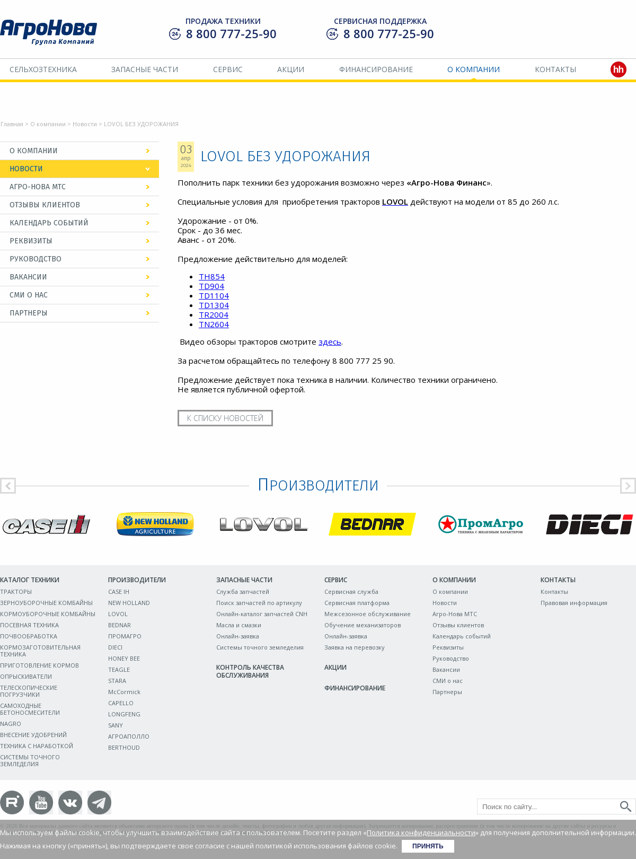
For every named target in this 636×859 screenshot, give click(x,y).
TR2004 (213, 314)
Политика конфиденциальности (421, 832)
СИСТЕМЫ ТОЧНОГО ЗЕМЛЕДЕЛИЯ (30, 760)
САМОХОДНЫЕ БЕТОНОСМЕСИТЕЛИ (30, 709)
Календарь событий (49, 222)
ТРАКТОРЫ (16, 591)
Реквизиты (31, 241)
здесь (330, 341)
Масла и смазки (238, 624)
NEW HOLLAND (129, 602)
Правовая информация (574, 602)
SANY (115, 725)
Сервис (228, 69)
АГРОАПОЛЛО (128, 736)
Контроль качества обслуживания (250, 671)
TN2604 (214, 324)
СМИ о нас (29, 295)
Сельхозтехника (43, 69)
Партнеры (29, 313)
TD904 (211, 286)
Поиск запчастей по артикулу (259, 602)
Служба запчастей (242, 591)
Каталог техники (29, 580)
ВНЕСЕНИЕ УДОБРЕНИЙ (33, 734)
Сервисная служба (351, 591)
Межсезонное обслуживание (367, 613)
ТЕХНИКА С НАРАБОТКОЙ (36, 745)
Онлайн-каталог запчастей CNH (261, 613)
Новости (85, 124)
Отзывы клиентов (45, 204)
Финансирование (376, 69)
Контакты (555, 69)
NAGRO (10, 723)
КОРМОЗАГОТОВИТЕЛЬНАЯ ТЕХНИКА (40, 651)
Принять (428, 846)
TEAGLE (119, 669)
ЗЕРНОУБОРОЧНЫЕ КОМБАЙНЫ (46, 602)
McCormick (124, 691)
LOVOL (118, 613)
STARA (117, 680)
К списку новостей (225, 418)
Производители (137, 580)
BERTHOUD (124, 747)
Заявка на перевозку (354, 647)
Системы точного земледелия (260, 647)
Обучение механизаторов (362, 624)
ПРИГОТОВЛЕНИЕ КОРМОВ (39, 665)
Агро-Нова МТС (38, 186)
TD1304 (214, 305)
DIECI (115, 647)
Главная (12, 124)
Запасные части (144, 69)
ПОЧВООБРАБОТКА (28, 636)
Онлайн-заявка (237, 636)
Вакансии (28, 277)
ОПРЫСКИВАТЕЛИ (26, 676)
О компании (473, 69)
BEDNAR (119, 624)
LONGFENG (124, 714)
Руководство (35, 259)
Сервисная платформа (357, 602)
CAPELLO (121, 702)
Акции (290, 69)
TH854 (212, 276)
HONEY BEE (124, 658)
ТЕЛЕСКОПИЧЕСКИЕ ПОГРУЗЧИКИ (28, 691)
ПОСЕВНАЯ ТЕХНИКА (29, 624)
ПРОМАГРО (125, 636)
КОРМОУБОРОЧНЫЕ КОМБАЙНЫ (47, 613)
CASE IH (118, 591)
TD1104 (214, 295)
